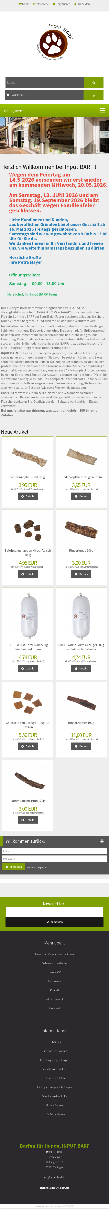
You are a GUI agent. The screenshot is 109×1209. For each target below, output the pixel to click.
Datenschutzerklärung (54, 963)
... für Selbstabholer (54, 1114)
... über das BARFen (55, 1078)
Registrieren (61, 4)
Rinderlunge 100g (81, 550)
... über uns (54, 1042)
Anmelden (82, 4)
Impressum (54, 981)
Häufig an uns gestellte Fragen (54, 1087)
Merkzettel (41, 4)
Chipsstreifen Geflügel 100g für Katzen (28, 725)
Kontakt (54, 990)
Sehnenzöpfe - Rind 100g (27, 477)
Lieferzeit (54, 1008)
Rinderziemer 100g (81, 723)
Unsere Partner (54, 1105)
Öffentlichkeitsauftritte (54, 1096)
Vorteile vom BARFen (54, 1069)
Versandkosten (37, 489)
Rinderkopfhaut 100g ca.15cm (81, 477)
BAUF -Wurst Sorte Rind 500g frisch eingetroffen (28, 647)
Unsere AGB (54, 972)
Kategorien (13, 110)
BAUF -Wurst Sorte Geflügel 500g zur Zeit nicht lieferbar (81, 647)
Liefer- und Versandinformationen (54, 954)
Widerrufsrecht (54, 999)
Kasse (24, 4)
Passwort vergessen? (37, 867)
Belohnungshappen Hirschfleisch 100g (27, 552)
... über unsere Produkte (54, 1051)
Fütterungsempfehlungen (54, 1060)
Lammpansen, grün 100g (28, 801)
